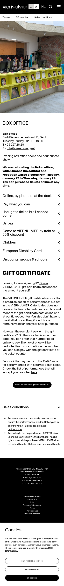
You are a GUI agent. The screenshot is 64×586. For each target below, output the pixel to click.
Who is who (32, 499)
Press (32, 508)
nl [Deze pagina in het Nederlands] (43, 7)
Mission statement (32, 496)
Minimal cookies (32, 569)
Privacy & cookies (32, 513)
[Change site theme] (34, 6)
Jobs (32, 502)
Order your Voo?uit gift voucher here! (32, 384)
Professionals (32, 510)
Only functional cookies (32, 560)
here (34, 372)
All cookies (32, 577)
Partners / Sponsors (32, 505)
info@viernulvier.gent (21, 148)
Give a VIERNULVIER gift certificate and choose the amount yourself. (30, 287)
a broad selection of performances (26, 302)
